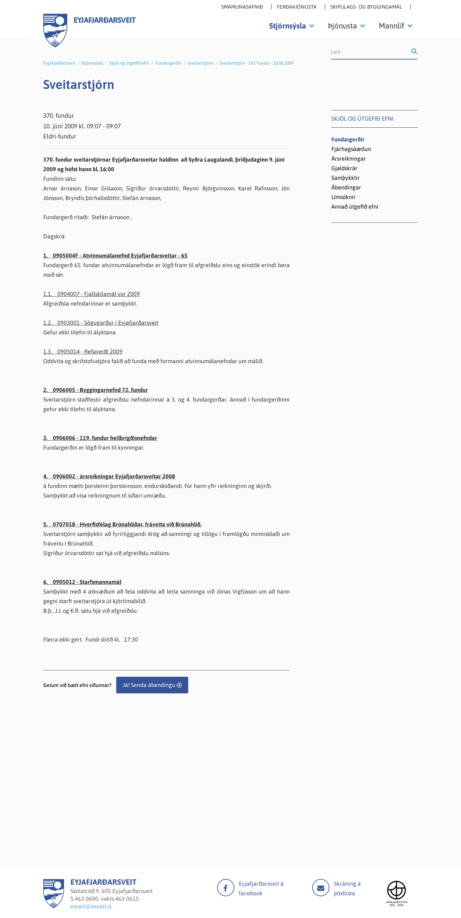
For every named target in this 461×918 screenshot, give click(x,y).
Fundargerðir (168, 63)
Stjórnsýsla (92, 63)
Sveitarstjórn (200, 63)
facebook (225, 887)
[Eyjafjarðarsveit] (53, 906)
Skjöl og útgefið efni (129, 63)
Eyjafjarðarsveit (59, 63)
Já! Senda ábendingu (149, 685)
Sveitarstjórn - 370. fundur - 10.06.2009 (256, 63)
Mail (320, 887)
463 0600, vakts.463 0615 (107, 898)
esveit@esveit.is (90, 906)
